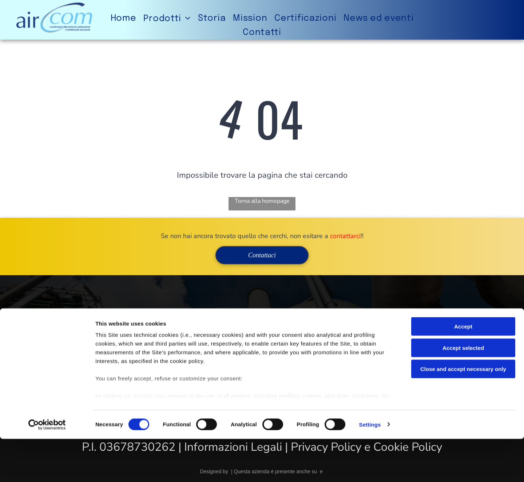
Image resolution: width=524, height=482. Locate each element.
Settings (370, 468)
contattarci (345, 236)
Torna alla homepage (262, 201)
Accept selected (463, 391)
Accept (463, 370)
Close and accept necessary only (463, 412)
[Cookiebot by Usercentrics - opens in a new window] (47, 467)
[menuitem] (123, 18)
